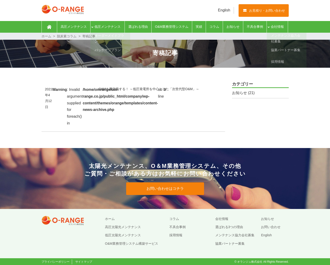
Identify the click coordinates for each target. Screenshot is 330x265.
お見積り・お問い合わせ (267, 10)
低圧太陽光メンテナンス (123, 235)
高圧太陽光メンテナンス (123, 227)
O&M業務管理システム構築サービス (131, 243)
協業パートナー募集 (230, 243)
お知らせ (233, 26)
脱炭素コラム (66, 36)
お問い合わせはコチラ (165, 189)
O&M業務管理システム (172, 26)
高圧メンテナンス (74, 26)
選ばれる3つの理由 (229, 227)
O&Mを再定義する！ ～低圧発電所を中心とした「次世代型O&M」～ (149, 89)
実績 (199, 26)
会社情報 (277, 26)
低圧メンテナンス (107, 26)
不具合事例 (255, 26)
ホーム (49, 27)
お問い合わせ (271, 227)
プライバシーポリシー (55, 261)
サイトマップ (83, 261)
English (224, 10)
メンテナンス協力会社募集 (234, 235)
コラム (214, 26)
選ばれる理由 (138, 26)
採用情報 (175, 235)
